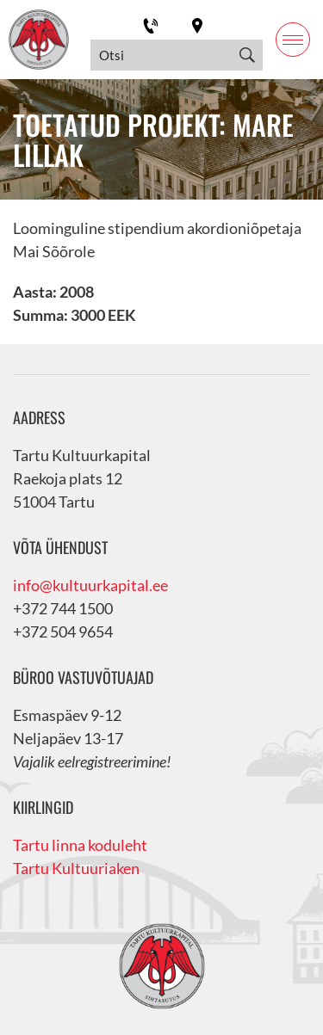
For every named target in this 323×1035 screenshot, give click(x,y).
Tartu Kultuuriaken (76, 868)
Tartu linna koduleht (80, 844)
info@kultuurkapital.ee (90, 585)
